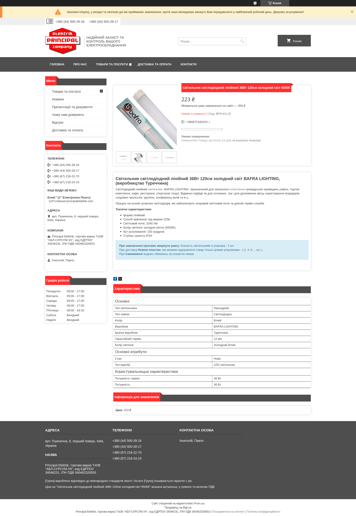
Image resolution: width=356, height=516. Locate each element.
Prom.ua (199, 503)
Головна (57, 64)
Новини (58, 99)
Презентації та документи (72, 107)
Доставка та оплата (155, 64)
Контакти (189, 64)
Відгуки (57, 122)
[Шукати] (242, 41)
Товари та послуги (112, 64)
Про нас (80, 64)
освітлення (237, 189)
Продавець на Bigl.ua (178, 507)
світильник (155, 189)
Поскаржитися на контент (228, 511)
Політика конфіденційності (263, 511)
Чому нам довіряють (68, 115)
